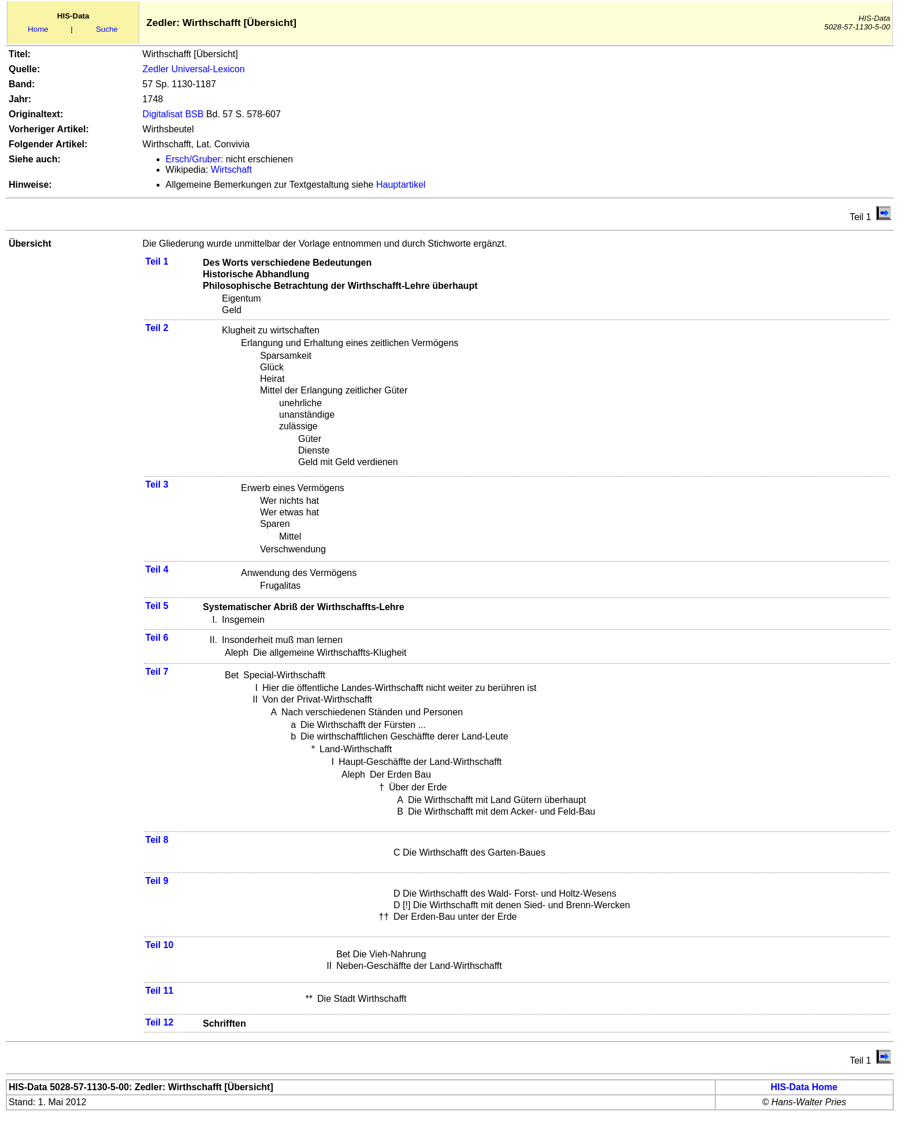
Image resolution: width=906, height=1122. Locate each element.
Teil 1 (157, 261)
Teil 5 (157, 606)
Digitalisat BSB (173, 114)
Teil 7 (157, 672)
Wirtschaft (231, 169)
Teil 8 (157, 840)
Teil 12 (160, 1022)
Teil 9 (157, 881)
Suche (107, 29)
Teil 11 (160, 990)
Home (38, 29)
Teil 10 (160, 945)
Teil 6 (157, 637)
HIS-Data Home (804, 1087)
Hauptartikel (400, 185)
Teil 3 (157, 484)
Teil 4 (157, 569)
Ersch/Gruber (193, 159)
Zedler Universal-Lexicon (194, 69)
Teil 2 (157, 328)
